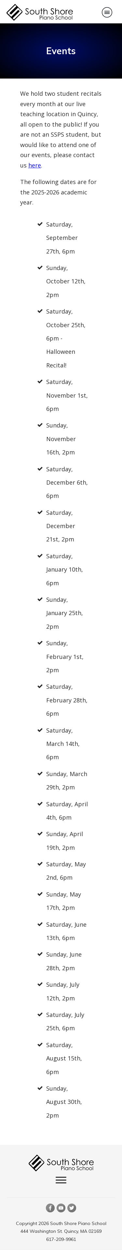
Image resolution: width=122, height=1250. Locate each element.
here (34, 165)
